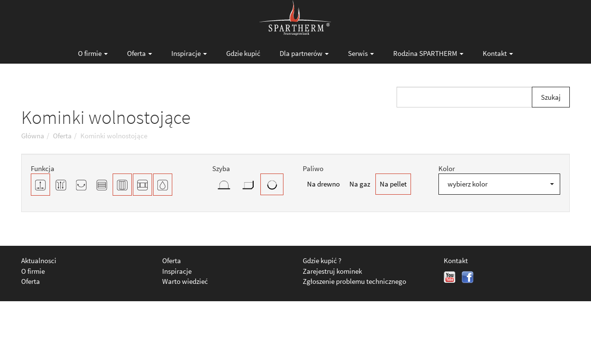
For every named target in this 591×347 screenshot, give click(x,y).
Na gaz (359, 183)
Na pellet (393, 183)
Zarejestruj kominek (332, 271)
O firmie (93, 53)
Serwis (361, 53)
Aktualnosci (38, 260)
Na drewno (323, 183)
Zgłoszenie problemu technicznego (354, 281)
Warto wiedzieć (185, 281)
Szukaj (551, 97)
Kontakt (498, 53)
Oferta (139, 53)
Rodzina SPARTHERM (428, 53)
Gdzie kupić (243, 53)
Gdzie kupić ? (322, 260)
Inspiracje (189, 53)
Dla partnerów (304, 53)
